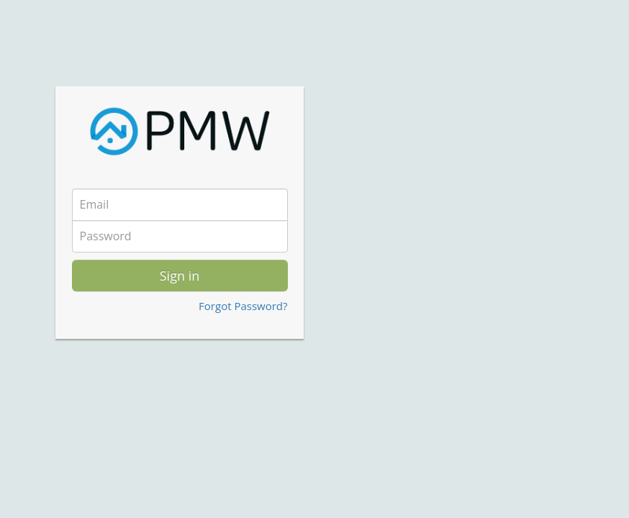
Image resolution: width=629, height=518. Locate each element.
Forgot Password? (243, 306)
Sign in (180, 275)
